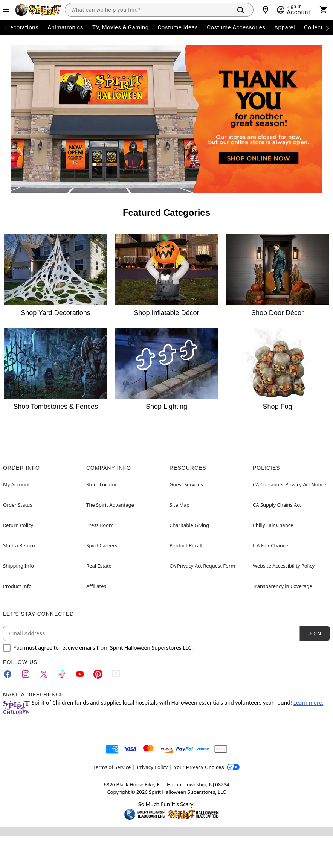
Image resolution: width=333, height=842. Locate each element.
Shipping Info (18, 565)
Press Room (99, 525)
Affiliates (96, 586)
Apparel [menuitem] (284, 27)
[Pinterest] (97, 674)
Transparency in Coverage (282, 586)
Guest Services (186, 484)
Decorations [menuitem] (22, 27)
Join (314, 633)
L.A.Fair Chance (270, 545)
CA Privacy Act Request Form (202, 565)
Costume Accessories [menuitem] (236, 27)
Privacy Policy (152, 767)
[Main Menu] (6, 10)
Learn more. (308, 702)
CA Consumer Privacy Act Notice (289, 484)
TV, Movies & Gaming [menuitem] (120, 27)
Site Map (179, 504)
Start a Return (19, 545)
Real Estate (99, 565)
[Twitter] (43, 674)
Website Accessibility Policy (284, 565)
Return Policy (18, 525)
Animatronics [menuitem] (65, 27)
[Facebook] (7, 674)
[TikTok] (61, 674)
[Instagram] (25, 674)
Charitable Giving (189, 525)
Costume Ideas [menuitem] (178, 27)
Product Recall (186, 545)
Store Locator (101, 484)
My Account (16, 484)
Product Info (17, 586)
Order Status (17, 504)
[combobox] (147, 10)
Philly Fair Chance (273, 525)
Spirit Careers (101, 545)
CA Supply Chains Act (277, 504)
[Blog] (116, 674)
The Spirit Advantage (110, 504)
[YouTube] (79, 674)
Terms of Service (112, 767)
